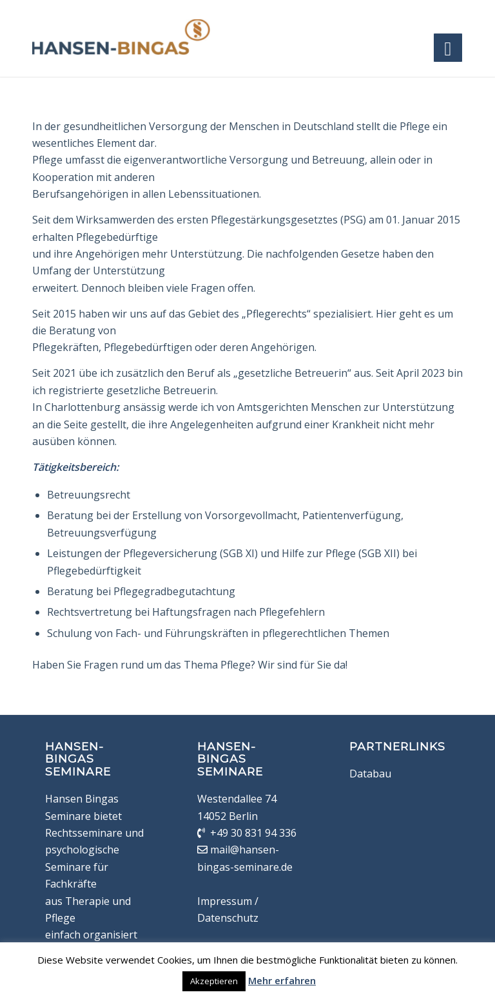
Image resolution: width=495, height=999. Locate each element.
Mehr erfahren (282, 980)
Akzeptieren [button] (214, 981)
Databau (370, 773)
